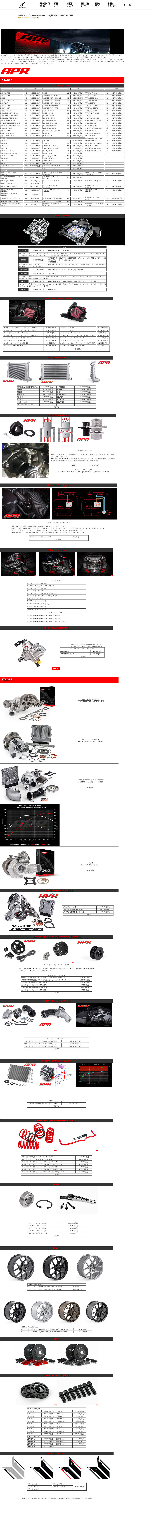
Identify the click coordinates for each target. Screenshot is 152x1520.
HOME (20, 17)
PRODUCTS (47, 5)
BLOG (101, 5)
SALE (60, 5)
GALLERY (88, 5)
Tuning (33, 17)
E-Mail (115, 5)
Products (26, 17)
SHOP (74, 5)
